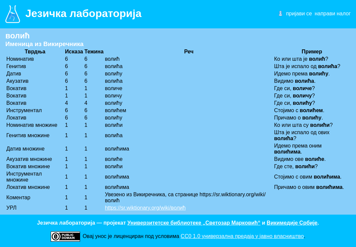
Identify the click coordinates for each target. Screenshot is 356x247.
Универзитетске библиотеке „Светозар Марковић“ (194, 223)
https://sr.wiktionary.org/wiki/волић (145, 208)
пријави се (299, 13)
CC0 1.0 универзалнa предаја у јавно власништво (242, 236)
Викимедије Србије (292, 223)
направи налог (333, 13)
